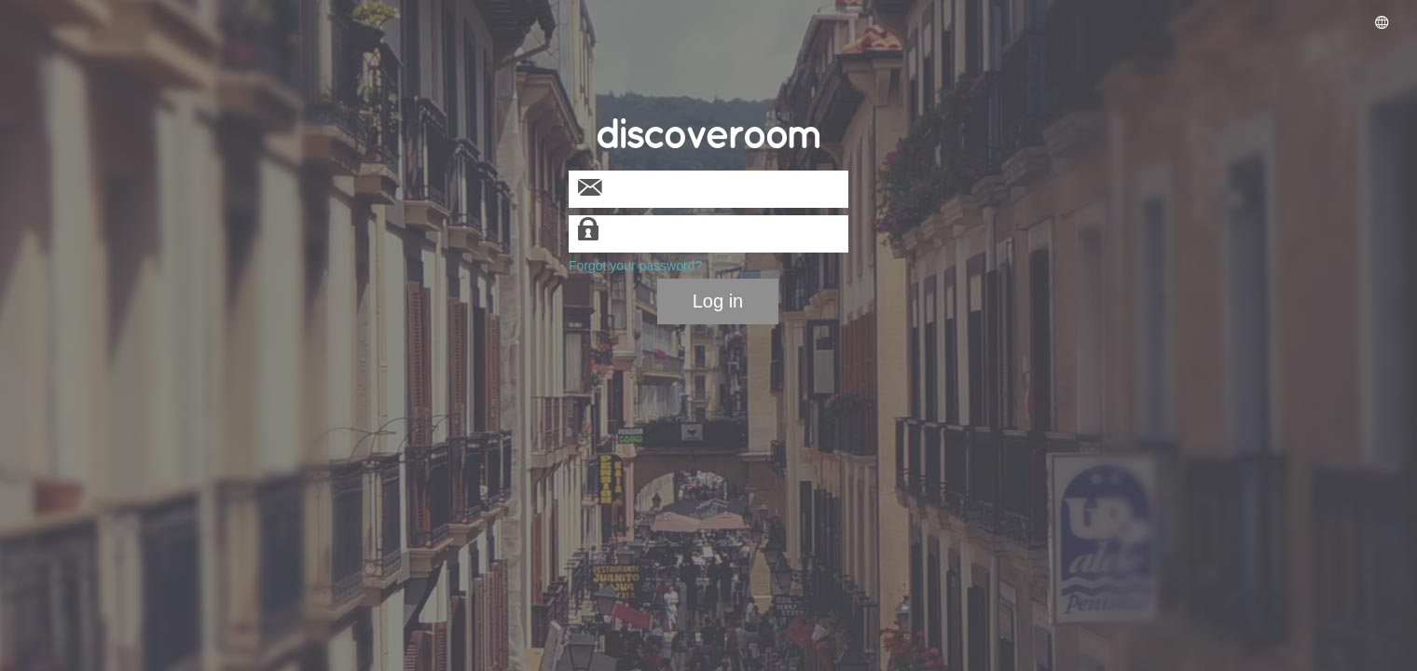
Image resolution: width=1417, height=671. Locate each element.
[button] (1381, 24)
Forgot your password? (635, 265)
